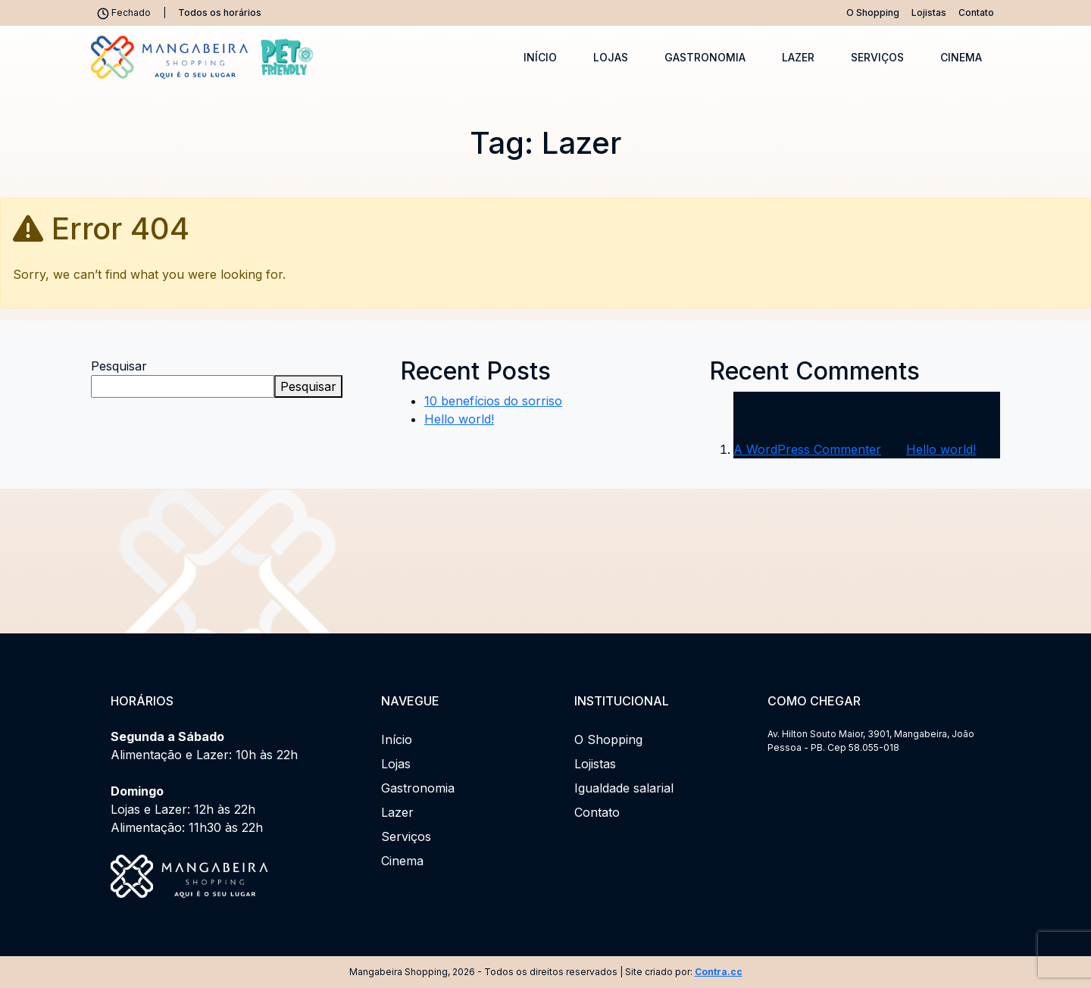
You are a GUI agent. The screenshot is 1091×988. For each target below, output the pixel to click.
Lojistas (928, 12)
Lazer (798, 57)
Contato (976, 12)
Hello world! (459, 419)
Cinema (961, 57)
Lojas (610, 57)
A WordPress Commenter (807, 449)
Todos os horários (219, 12)
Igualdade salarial (624, 788)
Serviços (877, 57)
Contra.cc (718, 971)
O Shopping (872, 12)
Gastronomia (705, 57)
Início (540, 57)
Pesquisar (119, 366)
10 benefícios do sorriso (493, 400)
